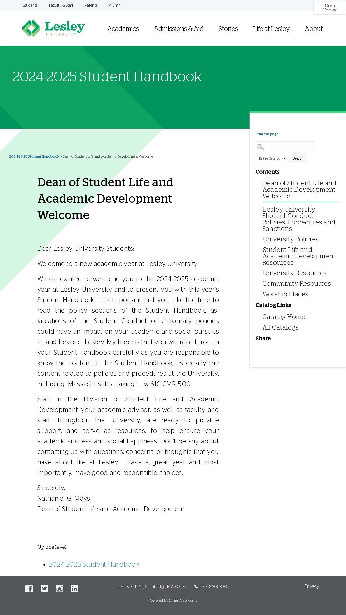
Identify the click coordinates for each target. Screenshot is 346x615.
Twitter (44, 588)
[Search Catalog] (285, 146)
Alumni (115, 6)
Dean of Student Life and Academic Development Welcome (300, 189)
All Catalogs (281, 327)
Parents (91, 6)
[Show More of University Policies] (261, 239)
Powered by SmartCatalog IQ (173, 600)
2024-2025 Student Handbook (34, 156)
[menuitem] (221, 21)
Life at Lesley (271, 29)
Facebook (29, 588)
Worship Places (286, 294)
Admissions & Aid (179, 29)
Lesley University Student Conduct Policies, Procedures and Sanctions (299, 219)
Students (30, 6)
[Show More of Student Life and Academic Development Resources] (261, 249)
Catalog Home (284, 317)
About (314, 29)
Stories (228, 29)
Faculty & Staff (61, 6)
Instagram (59, 588)
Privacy (312, 586)
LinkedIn (74, 588)
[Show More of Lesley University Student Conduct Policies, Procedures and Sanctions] (261, 209)
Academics (123, 29)
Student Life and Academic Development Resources (299, 256)
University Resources (295, 273)
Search (298, 158)
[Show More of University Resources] (261, 272)
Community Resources (297, 284)
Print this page (267, 134)
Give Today (330, 8)
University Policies (291, 239)
